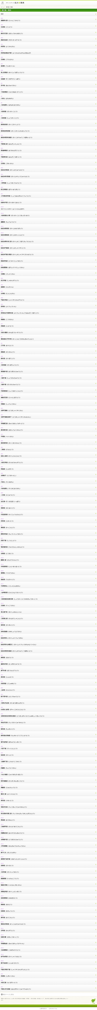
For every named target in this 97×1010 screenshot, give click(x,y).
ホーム (2, 7)
